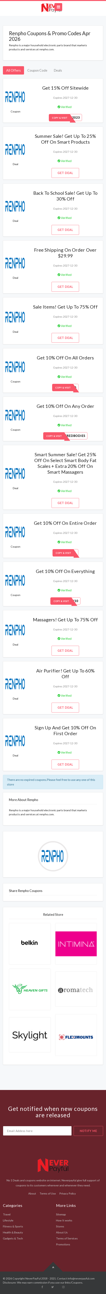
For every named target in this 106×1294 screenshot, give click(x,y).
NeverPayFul (33, 1278)
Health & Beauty (13, 1232)
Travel (6, 1214)
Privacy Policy (67, 1193)
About (32, 1193)
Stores (60, 1226)
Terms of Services (67, 1238)
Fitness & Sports (13, 1226)
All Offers (13, 70)
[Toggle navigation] (58, 7)
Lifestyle (8, 1220)
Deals (58, 70)
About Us (62, 1232)
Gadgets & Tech (13, 1238)
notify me (88, 1131)
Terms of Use (48, 1193)
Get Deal (65, 173)
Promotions (63, 1244)
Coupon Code (37, 70)
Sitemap (61, 1214)
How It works (64, 1220)
